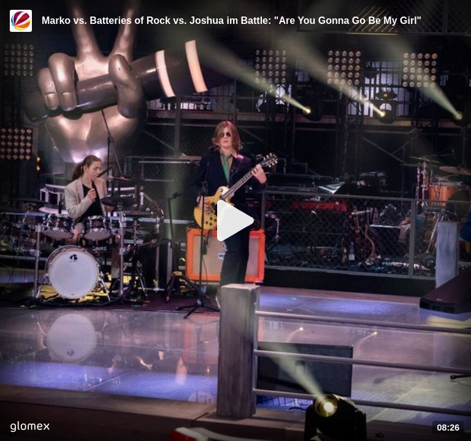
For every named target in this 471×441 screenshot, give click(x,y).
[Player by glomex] (30, 428)
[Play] (235, 220)
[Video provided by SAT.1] (21, 21)
